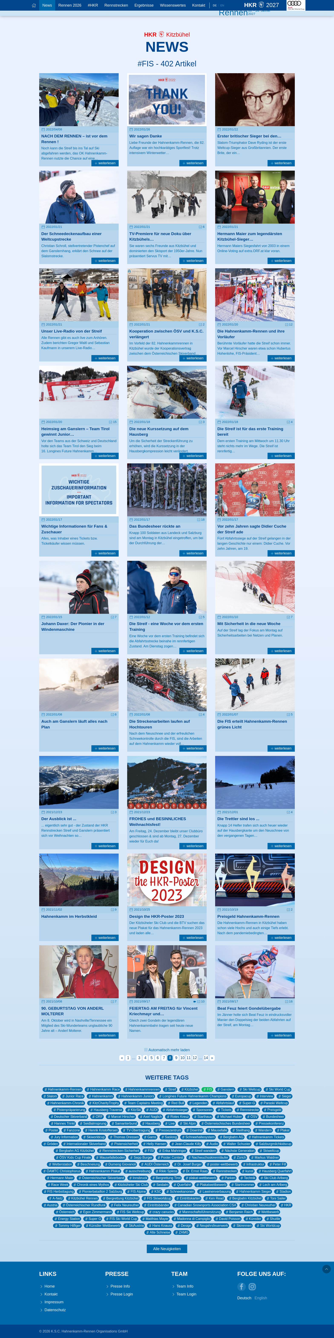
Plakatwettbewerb (211, 1185)
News (47, 5)
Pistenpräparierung (69, 1110)
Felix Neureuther (124, 1205)
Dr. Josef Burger (187, 1164)
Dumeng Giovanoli (120, 1164)
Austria (50, 1205)
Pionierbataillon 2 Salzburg (100, 1191)
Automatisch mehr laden (167, 1050)
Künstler (253, 1219)
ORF (97, 1117)
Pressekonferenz (269, 1123)
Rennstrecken (116, 5)
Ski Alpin (187, 1123)
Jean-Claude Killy (186, 1144)
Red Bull (175, 1103)
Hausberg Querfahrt (275, 1171)
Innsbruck (137, 1178)
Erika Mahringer (172, 1151)
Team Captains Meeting (143, 1103)
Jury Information (64, 1137)
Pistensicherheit (124, 1144)
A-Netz (55, 1198)
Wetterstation (60, 1164)
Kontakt (198, 5)
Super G (92, 1219)
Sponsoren (202, 1110)
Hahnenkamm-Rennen (63, 1089)
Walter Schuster (236, 1144)
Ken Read (214, 1198)
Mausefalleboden (110, 1157)
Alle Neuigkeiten (167, 1249)
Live (169, 1123)
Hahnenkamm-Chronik (65, 1103)
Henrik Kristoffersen (101, 1130)
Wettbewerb (268, 1212)
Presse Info (117, 1286)
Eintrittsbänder (156, 1205)
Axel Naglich (150, 1117)
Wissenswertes (173, 5)
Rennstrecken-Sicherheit (118, 1151)
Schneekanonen (180, 1191)
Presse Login (119, 1294)
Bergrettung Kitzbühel (120, 1198)
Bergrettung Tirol (165, 1178)
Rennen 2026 (69, 5)
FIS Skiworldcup (157, 1198)
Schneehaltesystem (198, 1137)
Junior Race (72, 1096)
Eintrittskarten (188, 1198)
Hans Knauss (160, 1226)
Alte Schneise (157, 1232)
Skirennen (242, 1226)
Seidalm (160, 1185)
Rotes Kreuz (177, 1117)
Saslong (169, 1137)
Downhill (194, 1130)
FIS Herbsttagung (58, 1191)
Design (184, 1226)
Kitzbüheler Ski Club (131, 1185)
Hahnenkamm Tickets (266, 1137)
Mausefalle (217, 1130)
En (222, 5)
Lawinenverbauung (214, 1191)
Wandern (263, 1130)
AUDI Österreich (154, 1164)
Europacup (241, 1096)
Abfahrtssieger (175, 1110)
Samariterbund (124, 1123)
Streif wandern (203, 1151)
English (261, 1298)
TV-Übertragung (136, 1130)
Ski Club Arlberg (274, 1178)
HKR (285, 1205)
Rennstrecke (247, 1110)
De (215, 5)
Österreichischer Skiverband (101, 1178)
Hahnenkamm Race (103, 1089)
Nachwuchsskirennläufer (207, 1157)
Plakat (283, 1130)
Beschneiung (88, 1164)
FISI (149, 1151)
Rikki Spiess (166, 1171)
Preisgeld (272, 1110)
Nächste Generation (237, 1151)
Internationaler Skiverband (84, 1144)
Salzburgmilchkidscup (273, 1144)
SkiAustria (134, 1226)
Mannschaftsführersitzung (199, 1212)
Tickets (224, 1110)
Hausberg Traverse (105, 1110)
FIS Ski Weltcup (130, 1212)
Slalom (50, 1096)
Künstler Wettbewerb (102, 1226)
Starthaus (202, 1117)
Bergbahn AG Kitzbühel (74, 1151)
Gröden (50, 1144)
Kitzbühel (189, 1089)
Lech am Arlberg (272, 1185)
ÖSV (252, 1117)
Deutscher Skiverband (68, 1117)
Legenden (197, 1103)
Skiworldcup (93, 1137)
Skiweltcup (269, 1151)
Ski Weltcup (250, 1089)
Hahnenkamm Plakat (102, 1171)
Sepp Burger (140, 1157)
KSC (155, 1191)
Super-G (246, 1103)
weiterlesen (105, 163)
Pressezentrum (167, 1130)
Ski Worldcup (268, 1226)
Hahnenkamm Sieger (253, 1191)
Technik (247, 1178)
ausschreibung (137, 1171)
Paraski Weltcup (273, 1103)
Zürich (239, 1157)
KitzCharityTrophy (103, 1103)
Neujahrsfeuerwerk (212, 1226)
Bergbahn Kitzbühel (245, 1198)
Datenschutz (52, 1310)
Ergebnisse (144, 5)
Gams (149, 1137)
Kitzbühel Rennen (82, 1198)
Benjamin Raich (239, 1212)
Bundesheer (273, 1117)
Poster (51, 1130)
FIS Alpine (136, 1191)
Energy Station (67, 1219)
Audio (211, 1144)
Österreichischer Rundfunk (84, 1205)
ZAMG (181, 1232)
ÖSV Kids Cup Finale (73, 1157)
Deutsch (244, 1298)
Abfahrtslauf (223, 1103)
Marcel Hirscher (121, 1117)
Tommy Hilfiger (67, 1226)
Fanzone (71, 1130)
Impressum (51, 1302)
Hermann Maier (59, 1178)
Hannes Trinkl (62, 1123)
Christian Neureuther (258, 1205)
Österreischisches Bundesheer (225, 1123)
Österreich (65, 1212)
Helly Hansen (154, 1144)
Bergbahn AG (231, 1137)
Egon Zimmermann (95, 1212)
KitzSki (134, 1110)
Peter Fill (277, 1164)
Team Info (182, 1286)
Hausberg (150, 1123)
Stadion (283, 1191)
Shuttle (273, 1219)
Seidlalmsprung (93, 1123)
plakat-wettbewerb (200, 1178)
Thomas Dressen (124, 1137)
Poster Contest (170, 1157)
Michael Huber (229, 1117)
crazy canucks (161, 1212)
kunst (247, 1171)
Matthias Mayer (155, 1219)
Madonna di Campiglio (191, 1219)
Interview (264, 1096)
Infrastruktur (253, 1164)
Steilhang (241, 1130)
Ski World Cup (277, 1089)
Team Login (183, 1294)
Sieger (285, 1096)
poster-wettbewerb (222, 1164)
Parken (227, 1178)
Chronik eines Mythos (91, 1185)
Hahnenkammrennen (142, 1089)
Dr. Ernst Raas (195, 1171)
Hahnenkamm (100, 1096)
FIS (207, 1089)
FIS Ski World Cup (121, 1219)
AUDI (151, 1110)
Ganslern (225, 1089)
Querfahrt (182, 1185)
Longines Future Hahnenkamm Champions (192, 1096)
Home (47, 1286)
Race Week (57, 1185)
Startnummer (242, 1185)
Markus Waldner (264, 1157)
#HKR (93, 5)
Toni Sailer (276, 1198)
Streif (170, 1089)
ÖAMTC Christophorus (61, 1171)
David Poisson (227, 1219)
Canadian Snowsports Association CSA (204, 1205)
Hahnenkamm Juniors (135, 1096)
